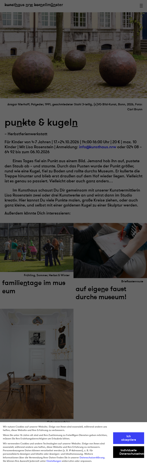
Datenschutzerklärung (92, 457)
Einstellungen (54, 461)
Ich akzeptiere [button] (128, 438)
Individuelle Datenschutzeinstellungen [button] (131, 452)
